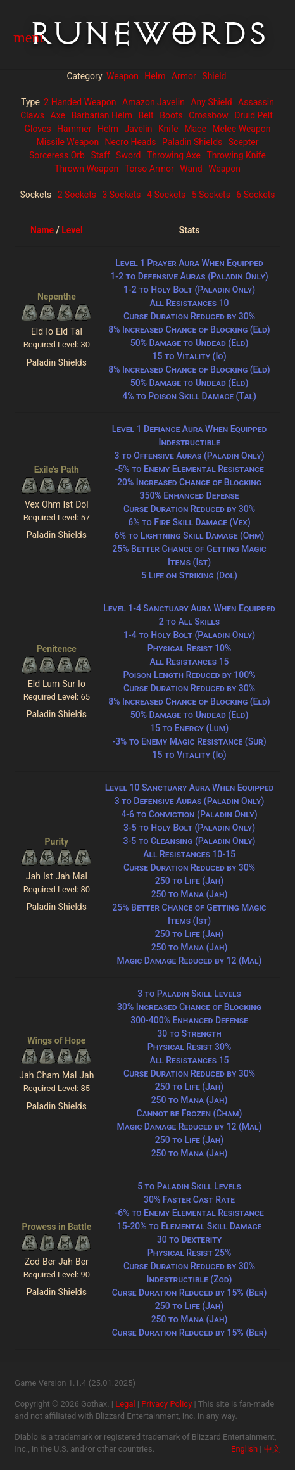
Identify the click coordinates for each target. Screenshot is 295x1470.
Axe (58, 115)
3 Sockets (121, 194)
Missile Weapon (68, 142)
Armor (184, 76)
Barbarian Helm (101, 115)
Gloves (37, 129)
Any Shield (211, 102)
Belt (146, 115)
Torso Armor (149, 168)
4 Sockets (166, 194)
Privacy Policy (166, 1404)
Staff (100, 155)
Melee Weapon (241, 129)
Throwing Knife (236, 155)
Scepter (244, 142)
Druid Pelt (253, 115)
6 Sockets (255, 194)
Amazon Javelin (153, 102)
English (244, 1449)
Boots (171, 115)
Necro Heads (130, 142)
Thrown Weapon (86, 168)
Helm (154, 76)
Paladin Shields (192, 142)
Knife (168, 129)
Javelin (138, 129)
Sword (128, 155)
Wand (191, 168)
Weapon (122, 76)
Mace (195, 129)
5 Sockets (211, 194)
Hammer (74, 129)
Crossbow (209, 115)
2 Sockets (77, 194)
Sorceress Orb (57, 155)
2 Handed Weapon (80, 102)
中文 (272, 1449)
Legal (125, 1404)
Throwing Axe (174, 155)
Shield (214, 76)
